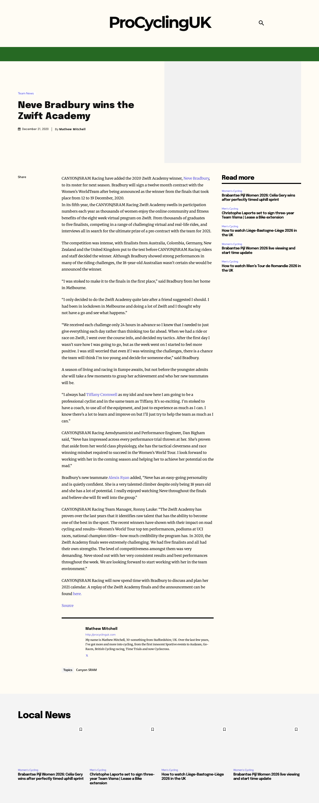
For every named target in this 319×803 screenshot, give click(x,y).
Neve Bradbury (196, 178)
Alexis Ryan (118, 477)
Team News (27, 93)
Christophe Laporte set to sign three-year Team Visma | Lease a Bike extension (122, 779)
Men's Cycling (230, 208)
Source (67, 605)
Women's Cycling (232, 191)
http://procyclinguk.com (100, 634)
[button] (261, 23)
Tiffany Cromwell (101, 394)
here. (77, 593)
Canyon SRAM (86, 670)
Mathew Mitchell (72, 129)
